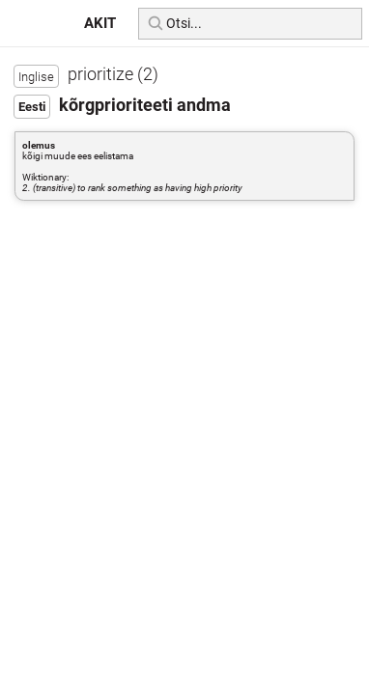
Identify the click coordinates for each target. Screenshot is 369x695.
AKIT (100, 23)
